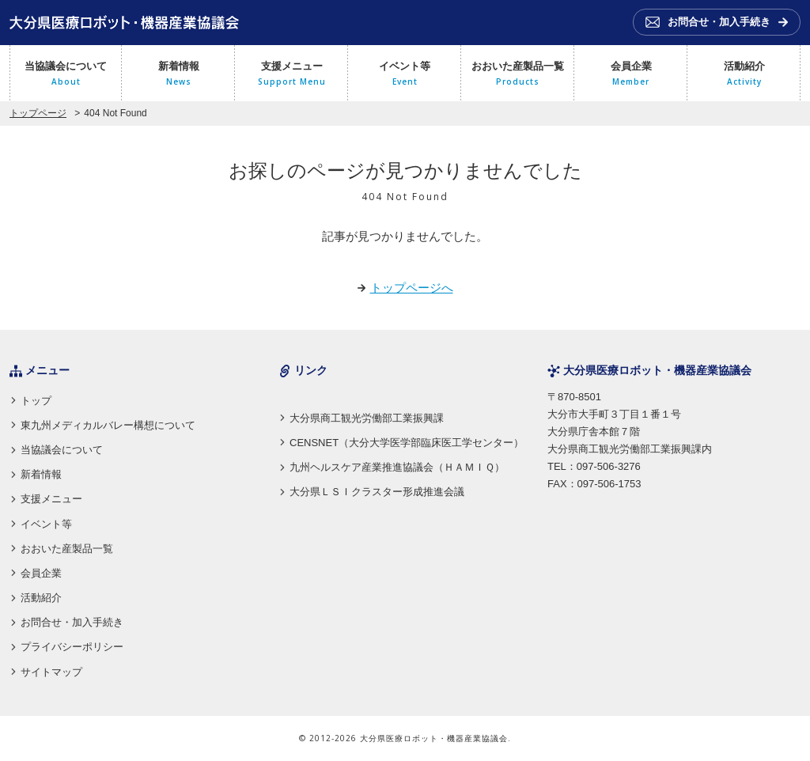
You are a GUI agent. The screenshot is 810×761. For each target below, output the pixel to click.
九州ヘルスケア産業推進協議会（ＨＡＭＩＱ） (397, 467)
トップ (36, 401)
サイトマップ (51, 672)
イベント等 (404, 74)
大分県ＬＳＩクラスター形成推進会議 (377, 492)
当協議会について (65, 74)
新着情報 (178, 74)
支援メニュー (291, 74)
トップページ (37, 113)
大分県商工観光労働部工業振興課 (367, 418)
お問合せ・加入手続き (72, 622)
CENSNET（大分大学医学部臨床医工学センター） (407, 443)
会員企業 (630, 74)
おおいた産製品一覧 (517, 74)
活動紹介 (744, 74)
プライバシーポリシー (72, 647)
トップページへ (411, 287)
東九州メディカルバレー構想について (108, 425)
